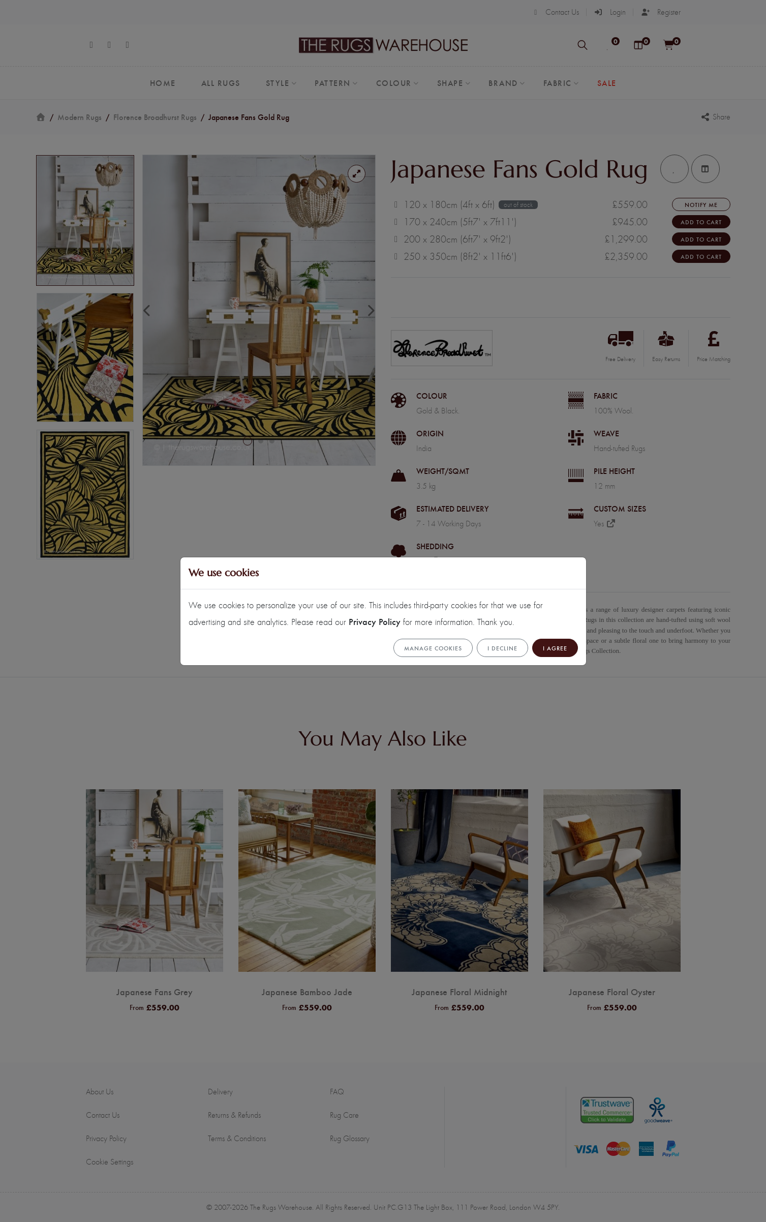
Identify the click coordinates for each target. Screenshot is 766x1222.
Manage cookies (433, 648)
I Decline (502, 648)
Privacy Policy (375, 621)
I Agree (555, 648)
